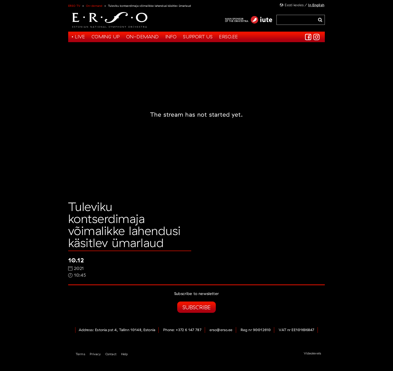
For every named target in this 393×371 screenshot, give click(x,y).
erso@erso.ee (221, 330)
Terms (80, 354)
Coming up (105, 37)
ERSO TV (74, 6)
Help (124, 354)
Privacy (95, 354)
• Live (78, 37)
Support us (198, 37)
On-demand (94, 6)
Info (171, 37)
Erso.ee (228, 37)
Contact (111, 354)
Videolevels (312, 353)
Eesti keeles (294, 5)
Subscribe (196, 307)
